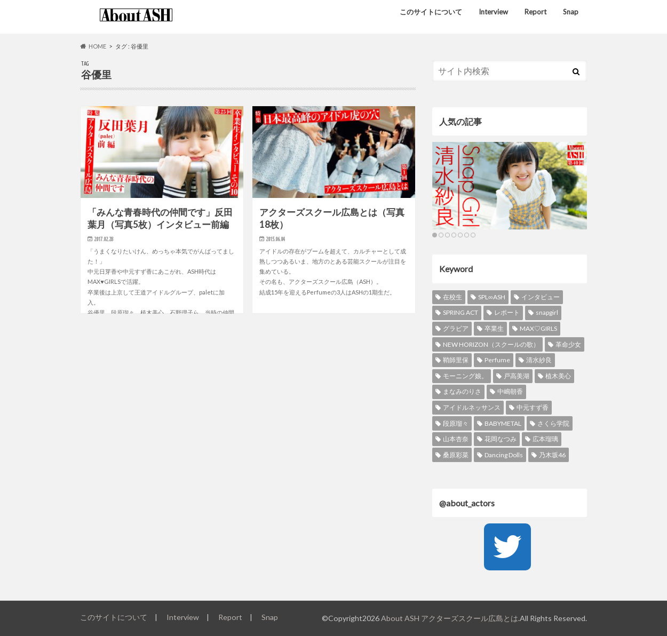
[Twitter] (507, 546)
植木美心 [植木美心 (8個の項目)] (558, 376)
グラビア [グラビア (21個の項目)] (456, 328)
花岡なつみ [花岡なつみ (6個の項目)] (501, 439)
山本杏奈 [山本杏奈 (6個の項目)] (456, 439)
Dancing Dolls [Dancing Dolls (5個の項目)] (504, 455)
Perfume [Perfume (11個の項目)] (497, 360)
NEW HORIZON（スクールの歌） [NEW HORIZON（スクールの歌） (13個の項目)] (491, 344)
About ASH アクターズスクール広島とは (449, 618)
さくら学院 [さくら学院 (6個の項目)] (553, 423)
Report (535, 11)
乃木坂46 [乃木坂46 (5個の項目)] (552, 455)
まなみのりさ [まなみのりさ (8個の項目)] (462, 391)
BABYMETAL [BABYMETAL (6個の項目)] (503, 423)
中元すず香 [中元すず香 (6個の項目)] (533, 407)
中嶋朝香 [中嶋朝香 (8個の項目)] (510, 391)
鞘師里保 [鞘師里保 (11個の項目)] (456, 360)
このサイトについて (431, 11)
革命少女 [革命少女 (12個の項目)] (568, 344)
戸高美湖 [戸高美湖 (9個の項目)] (516, 376)
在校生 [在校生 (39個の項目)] (452, 297)
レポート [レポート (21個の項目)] (507, 312)
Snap (570, 11)
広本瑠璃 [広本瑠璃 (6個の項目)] (545, 439)
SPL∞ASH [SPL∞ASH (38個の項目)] (491, 297)
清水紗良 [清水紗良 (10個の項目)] (539, 360)
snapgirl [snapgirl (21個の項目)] (547, 312)
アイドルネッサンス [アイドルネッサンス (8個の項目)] (472, 407)
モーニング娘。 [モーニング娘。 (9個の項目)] (465, 376)
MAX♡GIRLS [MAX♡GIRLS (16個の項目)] (538, 328)
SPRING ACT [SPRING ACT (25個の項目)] (460, 312)
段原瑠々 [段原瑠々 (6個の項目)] (456, 423)
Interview (493, 11)
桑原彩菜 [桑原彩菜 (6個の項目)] (456, 455)
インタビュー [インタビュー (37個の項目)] (540, 297)
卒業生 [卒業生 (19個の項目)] (494, 328)
